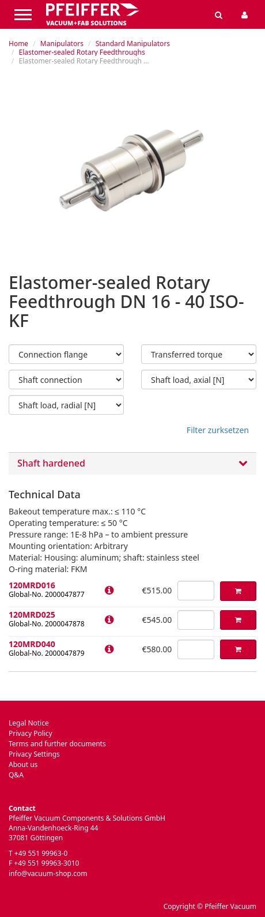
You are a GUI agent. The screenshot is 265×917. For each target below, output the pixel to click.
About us (23, 764)
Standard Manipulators (133, 43)
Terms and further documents (57, 744)
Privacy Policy (30, 733)
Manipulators (62, 43)
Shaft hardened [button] (132, 463)
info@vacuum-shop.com (48, 873)
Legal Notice (29, 723)
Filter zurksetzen (218, 429)
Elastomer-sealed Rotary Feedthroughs (82, 52)
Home (18, 43)
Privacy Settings (34, 754)
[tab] (132, 463)
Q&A (16, 775)
